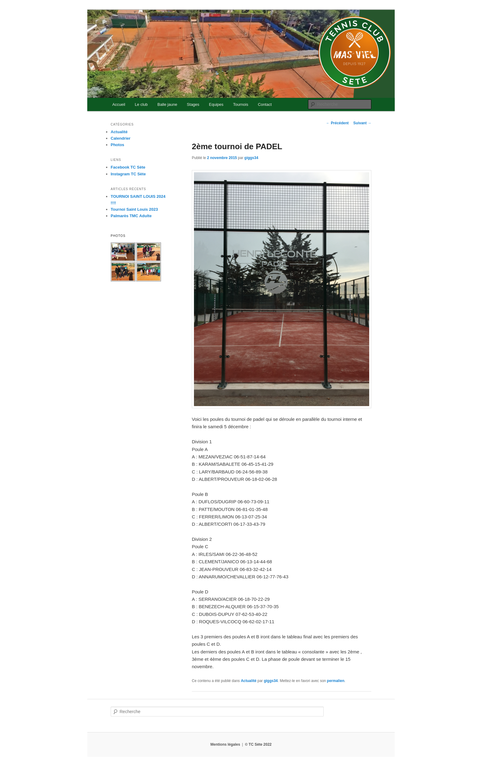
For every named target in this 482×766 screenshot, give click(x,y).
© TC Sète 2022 (258, 744)
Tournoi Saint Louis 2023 (134, 209)
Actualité (248, 681)
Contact (265, 104)
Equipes (216, 104)
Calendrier (120, 138)
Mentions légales (225, 744)
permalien (336, 681)
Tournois (240, 104)
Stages (193, 104)
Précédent (337, 123)
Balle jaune (167, 104)
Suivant (362, 123)
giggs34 (251, 158)
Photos (117, 144)
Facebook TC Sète (128, 167)
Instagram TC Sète (128, 174)
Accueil (118, 104)
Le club (141, 104)
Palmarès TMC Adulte (131, 215)
